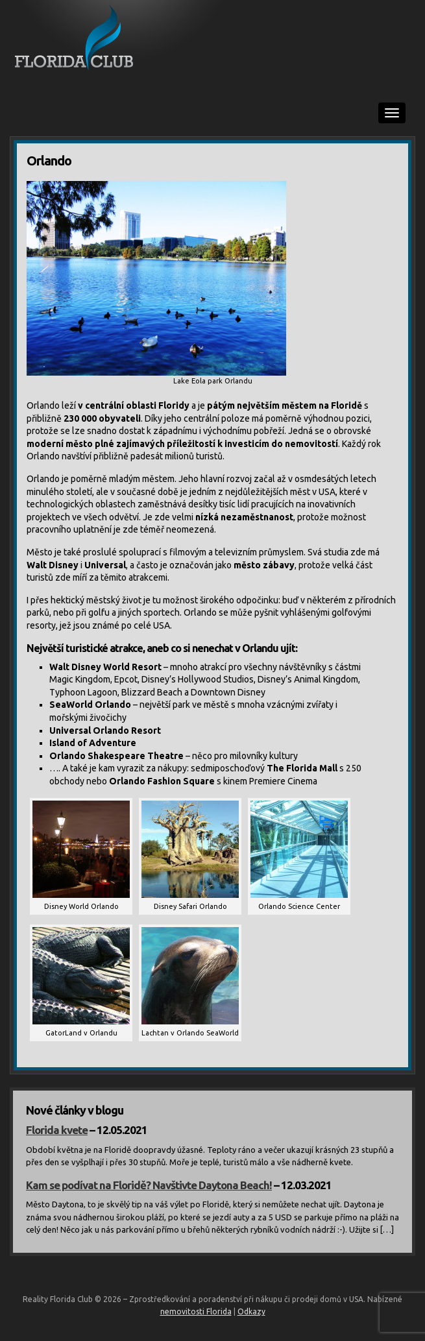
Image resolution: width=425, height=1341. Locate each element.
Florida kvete (57, 1130)
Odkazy (251, 1311)
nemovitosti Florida (196, 1311)
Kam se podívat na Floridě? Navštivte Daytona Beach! (149, 1185)
